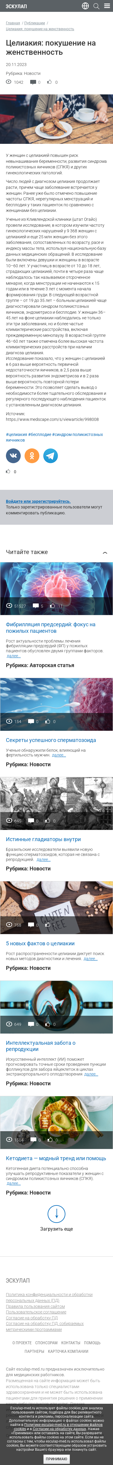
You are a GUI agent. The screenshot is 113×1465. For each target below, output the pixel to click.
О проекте (22, 1342)
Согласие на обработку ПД (32, 1318)
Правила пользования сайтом (35, 1306)
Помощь (92, 1342)
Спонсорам (46, 1342)
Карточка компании (68, 1351)
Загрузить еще (56, 1229)
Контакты (70, 1342)
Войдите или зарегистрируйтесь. (38, 501)
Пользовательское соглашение (36, 1312)
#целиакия (16, 434)
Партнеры (34, 1351)
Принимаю (56, 1459)
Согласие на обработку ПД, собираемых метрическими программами (45, 1326)
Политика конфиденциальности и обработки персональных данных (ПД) (49, 1297)
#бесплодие (39, 434)
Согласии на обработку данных (59, 1429)
